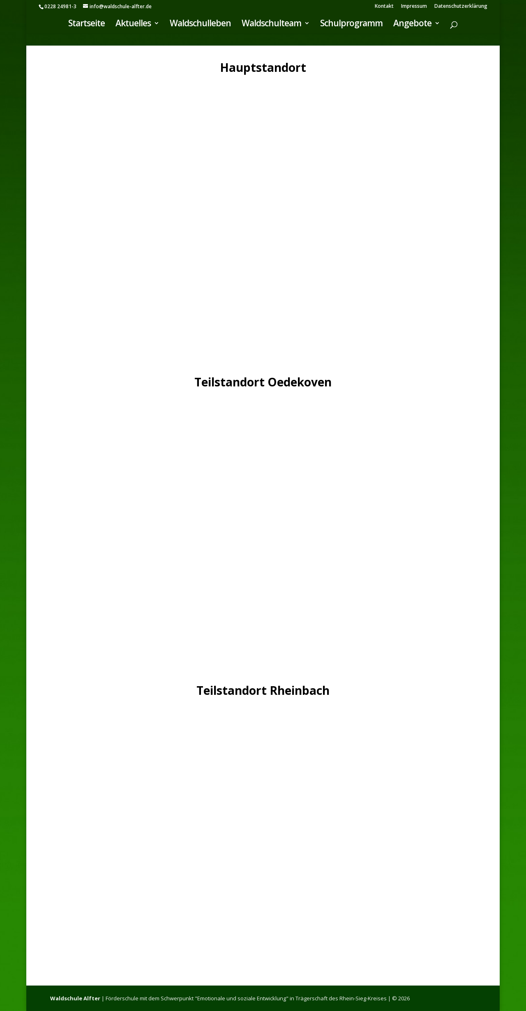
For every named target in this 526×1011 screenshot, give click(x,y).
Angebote (412, 25)
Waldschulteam (271, 25)
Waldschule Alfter (75, 998)
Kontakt (384, 6)
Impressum (414, 6)
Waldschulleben (200, 25)
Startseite (86, 25)
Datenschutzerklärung (460, 6)
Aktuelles (133, 25)
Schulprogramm (351, 25)
